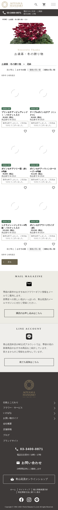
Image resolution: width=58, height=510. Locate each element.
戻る (9, 262)
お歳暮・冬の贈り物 (16, 19)
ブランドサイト (10, 441)
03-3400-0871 (11, 13)
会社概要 (7, 424)
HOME (4, 19)
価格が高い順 (49, 70)
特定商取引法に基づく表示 (29, 492)
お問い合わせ (29, 463)
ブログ (6, 435)
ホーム (13, 489)
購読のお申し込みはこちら (29, 313)
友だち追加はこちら (29, 362)
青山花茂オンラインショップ (29, 479)
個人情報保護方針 (40, 489)
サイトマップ (24, 489)
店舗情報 (7, 429)
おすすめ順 (21, 70)
